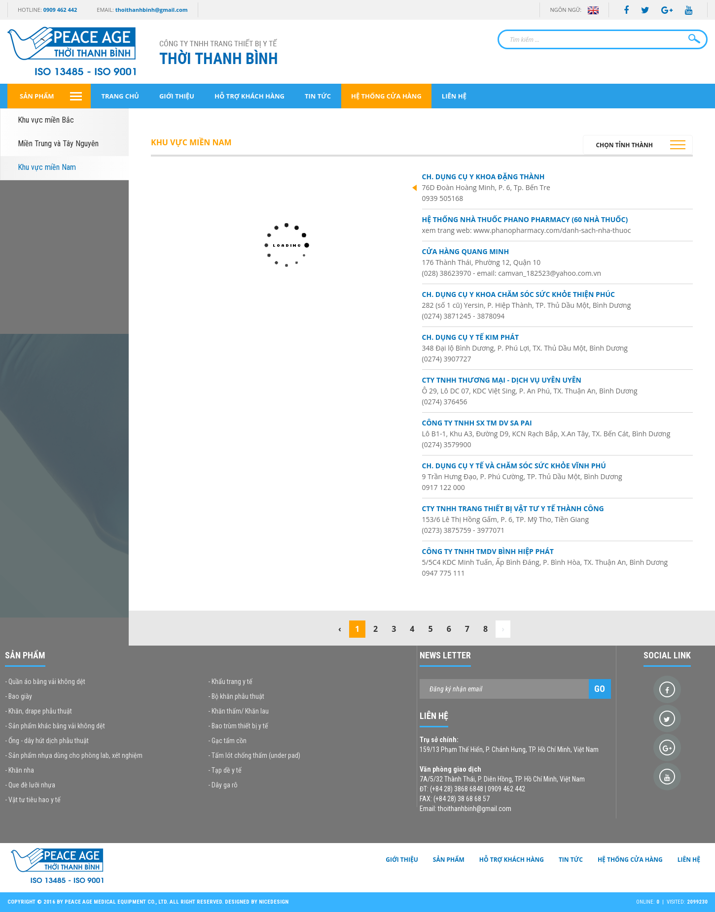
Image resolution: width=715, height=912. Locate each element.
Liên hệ (454, 96)
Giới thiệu (176, 96)
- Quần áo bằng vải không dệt (45, 681)
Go (599, 689)
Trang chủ (120, 96)
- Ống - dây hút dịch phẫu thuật (47, 741)
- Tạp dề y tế (225, 770)
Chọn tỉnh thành (624, 145)
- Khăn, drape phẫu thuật (38, 711)
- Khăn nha (19, 770)
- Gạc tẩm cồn (227, 741)
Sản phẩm (37, 96)
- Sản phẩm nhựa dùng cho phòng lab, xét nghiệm (74, 755)
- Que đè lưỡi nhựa (30, 785)
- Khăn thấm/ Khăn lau (238, 711)
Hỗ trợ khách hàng (249, 96)
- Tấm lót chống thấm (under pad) (254, 755)
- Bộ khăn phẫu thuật (236, 696)
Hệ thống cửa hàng (386, 96)
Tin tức (318, 96)
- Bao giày (18, 696)
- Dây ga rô (223, 785)
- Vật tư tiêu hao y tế (33, 800)
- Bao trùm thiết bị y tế (238, 726)
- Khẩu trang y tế (230, 681)
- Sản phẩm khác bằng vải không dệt (55, 726)
